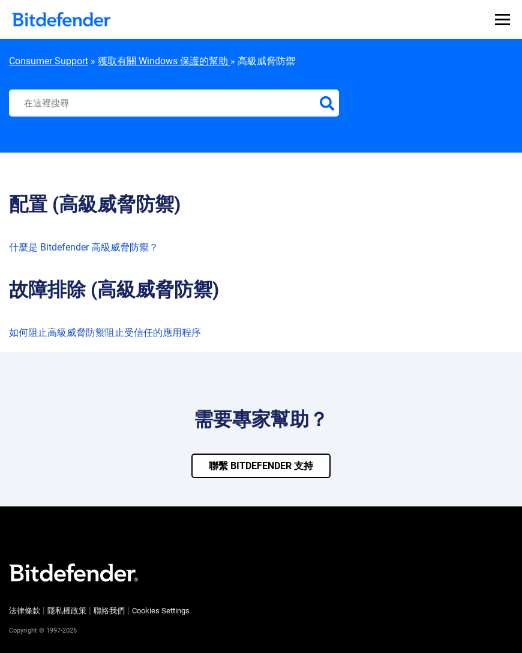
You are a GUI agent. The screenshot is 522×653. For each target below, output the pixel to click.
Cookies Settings (161, 610)
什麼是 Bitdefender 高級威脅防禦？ (83, 247)
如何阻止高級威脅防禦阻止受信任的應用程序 (105, 332)
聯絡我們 (109, 610)
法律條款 (24, 610)
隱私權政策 (66, 610)
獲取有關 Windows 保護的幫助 (164, 61)
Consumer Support (48, 61)
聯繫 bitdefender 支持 (261, 466)
